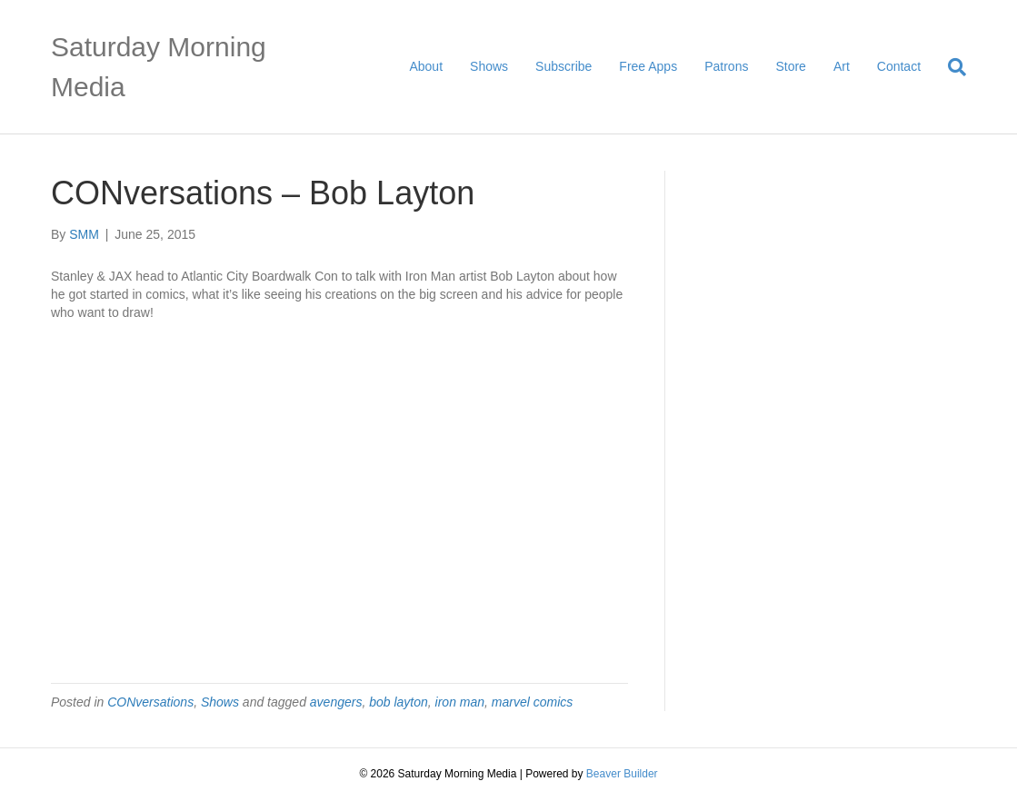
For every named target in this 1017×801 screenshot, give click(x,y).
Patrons (726, 66)
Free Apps (648, 66)
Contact (899, 66)
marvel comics (532, 702)
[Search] (950, 67)
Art (841, 66)
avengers (336, 702)
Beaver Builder (622, 773)
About (426, 66)
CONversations (150, 702)
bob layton (398, 702)
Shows (489, 66)
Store (790, 66)
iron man (459, 702)
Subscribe (563, 66)
